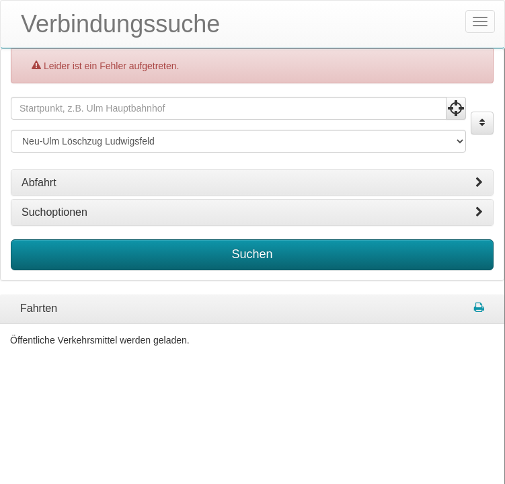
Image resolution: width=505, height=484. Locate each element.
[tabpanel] (252, 309)
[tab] (252, 183)
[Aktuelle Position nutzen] (456, 108)
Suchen (251, 254)
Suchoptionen (252, 212)
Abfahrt (252, 183)
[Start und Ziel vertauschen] (482, 123)
